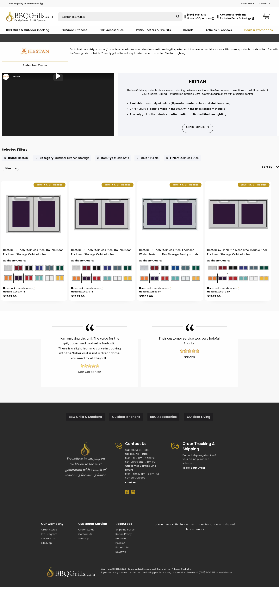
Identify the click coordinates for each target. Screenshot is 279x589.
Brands (188, 30)
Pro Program (49, 536)
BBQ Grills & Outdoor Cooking (27, 30)
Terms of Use (164, 571)
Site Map (46, 545)
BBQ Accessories (112, 30)
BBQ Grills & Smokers (85, 419)
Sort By (261, 170)
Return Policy (123, 536)
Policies (120, 545)
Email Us (130, 484)
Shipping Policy (124, 531)
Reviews (120, 553)
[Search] (178, 17)
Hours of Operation (200, 18)
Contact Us (264, 3)
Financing (121, 540)
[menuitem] (11, 170)
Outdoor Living (198, 419)
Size (9, 170)
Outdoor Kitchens (74, 30)
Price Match (122, 549)
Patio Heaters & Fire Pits (153, 30)
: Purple (147, 158)
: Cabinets (113, 158)
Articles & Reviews (219, 30)
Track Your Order (194, 469)
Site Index (186, 571)
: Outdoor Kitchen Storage (62, 158)
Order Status (247, 3)
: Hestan (16, 158)
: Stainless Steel (182, 158)
